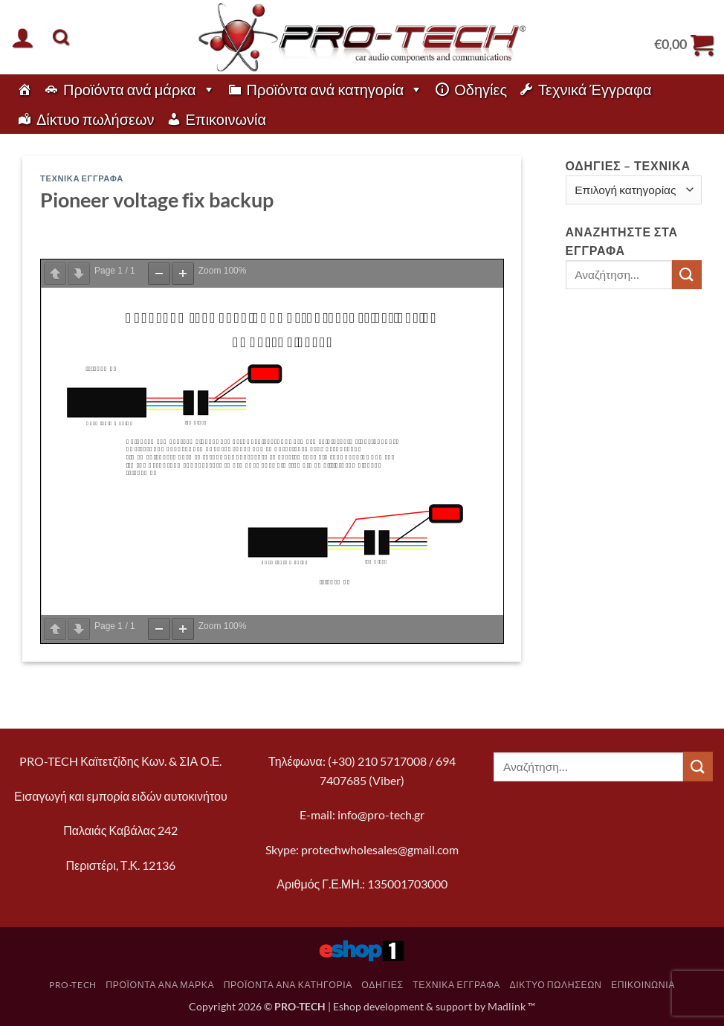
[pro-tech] (24, 89)
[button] (22, 37)
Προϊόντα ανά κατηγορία (335, 89)
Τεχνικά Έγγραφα (594, 89)
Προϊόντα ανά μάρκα (139, 89)
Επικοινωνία (226, 119)
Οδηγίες (480, 89)
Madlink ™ (511, 1006)
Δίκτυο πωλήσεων (95, 119)
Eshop (347, 1006)
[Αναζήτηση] (60, 37)
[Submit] (687, 274)
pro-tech (73, 984)
